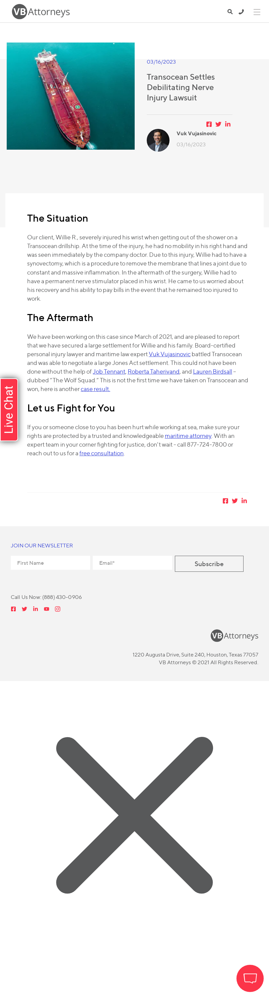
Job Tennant (109, 371)
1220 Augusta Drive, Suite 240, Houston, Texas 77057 (195, 654)
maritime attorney (188, 435)
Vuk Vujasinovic (170, 354)
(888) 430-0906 (241, 11)
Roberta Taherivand (154, 371)
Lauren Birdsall (212, 371)
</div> (50, 975)
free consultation (101, 453)
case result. (95, 388)
